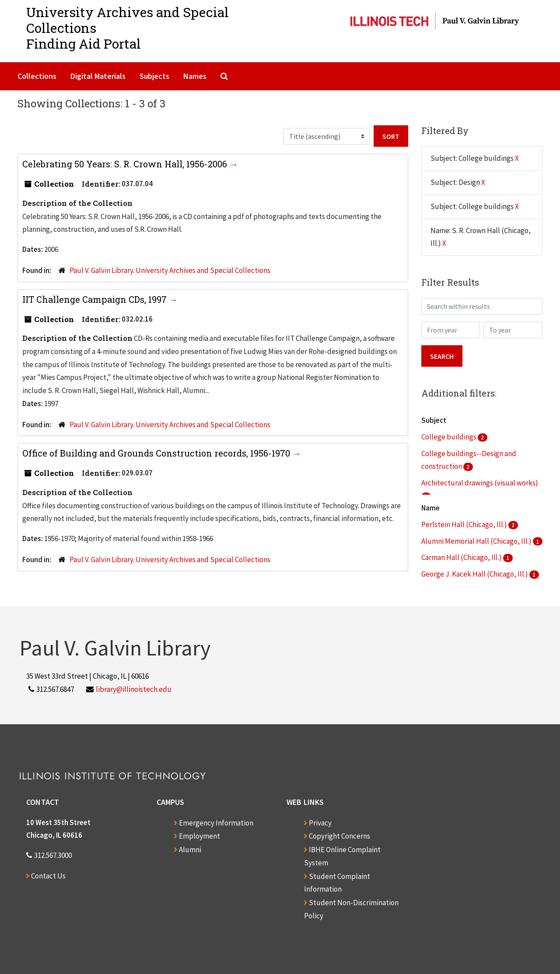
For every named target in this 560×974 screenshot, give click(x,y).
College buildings (449, 437)
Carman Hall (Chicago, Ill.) (462, 557)
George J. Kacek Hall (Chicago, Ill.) (475, 574)
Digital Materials (98, 76)
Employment (199, 836)
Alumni (190, 849)
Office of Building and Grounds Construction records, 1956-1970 (157, 453)
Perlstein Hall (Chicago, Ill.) (464, 524)
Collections (37, 76)
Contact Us (48, 876)
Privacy (320, 823)
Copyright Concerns (339, 836)
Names (194, 76)
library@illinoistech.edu (134, 689)
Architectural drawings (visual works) (479, 483)
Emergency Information (216, 823)
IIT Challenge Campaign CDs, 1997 (95, 299)
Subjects (154, 76)
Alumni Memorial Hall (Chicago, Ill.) (477, 541)
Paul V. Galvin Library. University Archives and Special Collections (170, 270)
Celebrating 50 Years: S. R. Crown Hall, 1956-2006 (125, 164)
